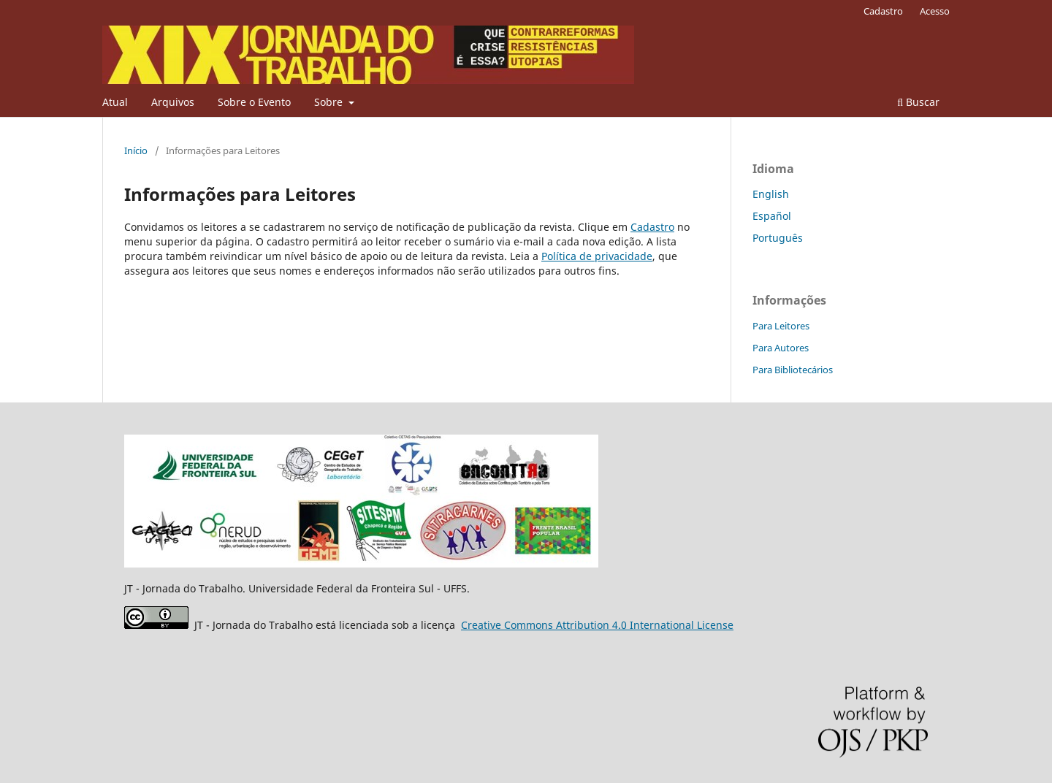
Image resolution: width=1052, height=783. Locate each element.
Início (136, 150)
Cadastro (883, 11)
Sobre (330, 102)
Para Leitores (780, 325)
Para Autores (780, 347)
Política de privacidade (596, 256)
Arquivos (172, 102)
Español (771, 216)
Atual (115, 102)
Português (777, 238)
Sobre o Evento (254, 102)
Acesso (935, 11)
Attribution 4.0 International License (597, 625)
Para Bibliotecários (792, 369)
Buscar (918, 102)
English (770, 194)
